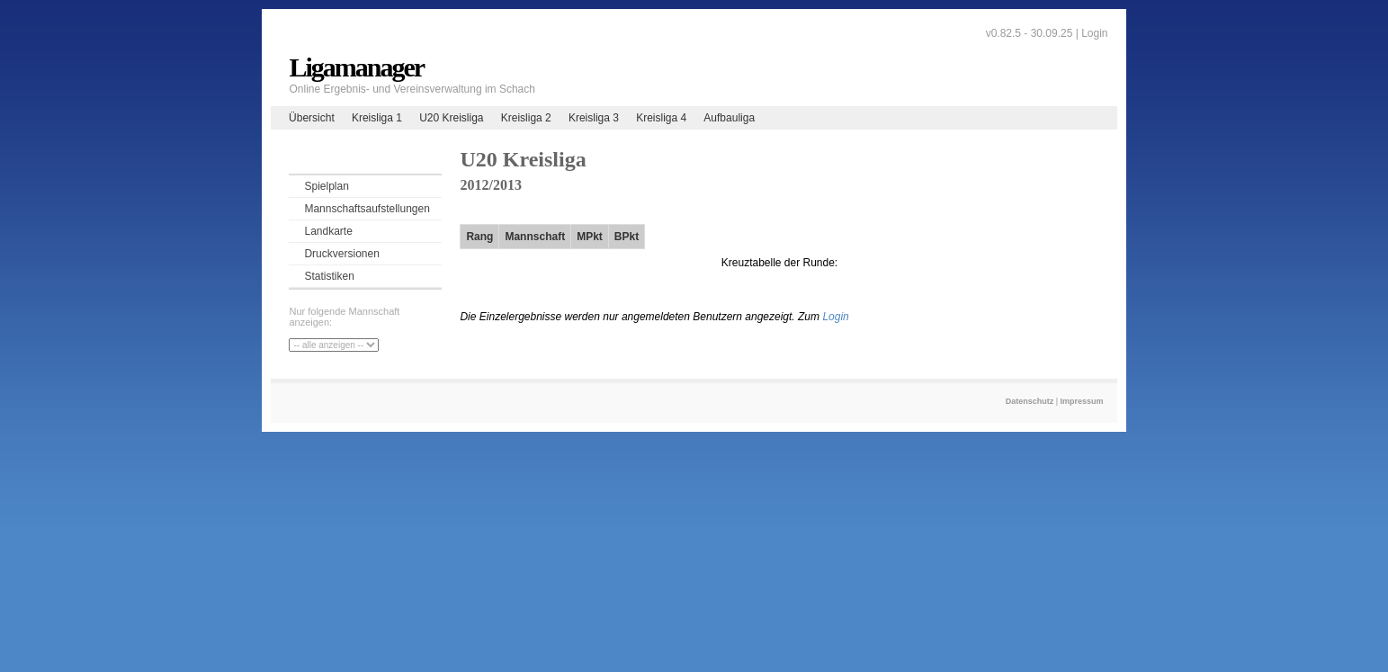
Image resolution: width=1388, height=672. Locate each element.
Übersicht (312, 118)
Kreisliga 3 (594, 118)
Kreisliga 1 (377, 118)
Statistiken (329, 276)
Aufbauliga (729, 118)
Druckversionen (341, 253)
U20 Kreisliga (451, 118)
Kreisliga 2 (526, 118)
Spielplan (326, 186)
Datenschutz (1030, 401)
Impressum (1082, 401)
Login (1094, 33)
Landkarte (328, 231)
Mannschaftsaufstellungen (366, 208)
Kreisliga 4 (661, 118)
